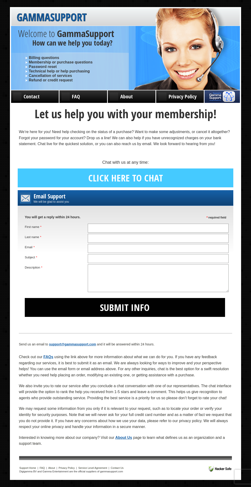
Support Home (27, 467)
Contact (26, 96)
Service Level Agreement (92, 467)
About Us (123, 438)
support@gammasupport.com (72, 344)
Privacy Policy (177, 96)
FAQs (48, 357)
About (121, 96)
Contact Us (117, 467)
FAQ (71, 96)
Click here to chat (125, 177)
